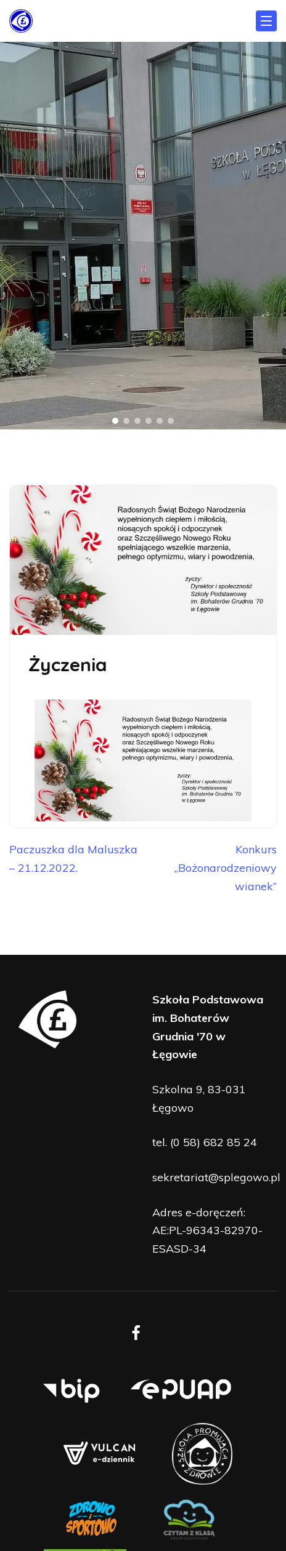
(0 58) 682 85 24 (213, 1142)
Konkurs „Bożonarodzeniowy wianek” (225, 867)
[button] (115, 421)
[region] (143, 235)
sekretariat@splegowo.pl (216, 1177)
